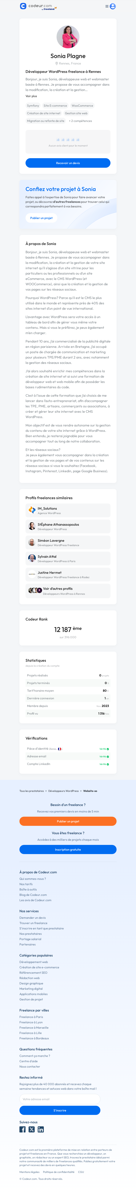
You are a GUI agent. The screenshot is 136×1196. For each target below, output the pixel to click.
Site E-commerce (55, 105)
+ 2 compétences (80, 121)
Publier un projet (41, 218)
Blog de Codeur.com (33, 895)
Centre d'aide (28, 1061)
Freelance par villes (34, 1010)
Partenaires (27, 944)
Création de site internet (43, 113)
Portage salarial (30, 939)
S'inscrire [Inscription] (60, 1110)
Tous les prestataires (31, 791)
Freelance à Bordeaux (34, 1038)
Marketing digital (31, 988)
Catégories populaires (36, 955)
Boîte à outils (28, 889)
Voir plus (31, 96)
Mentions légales (29, 1172)
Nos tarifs (26, 884)
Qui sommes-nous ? (32, 879)
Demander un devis (32, 918)
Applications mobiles (33, 994)
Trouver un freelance (33, 923)
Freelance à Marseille (34, 1027)
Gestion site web (76, 113)
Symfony (33, 105)
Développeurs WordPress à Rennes (64, 594)
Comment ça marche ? (34, 1056)
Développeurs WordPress (63, 791)
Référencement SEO (33, 972)
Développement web (33, 962)
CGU (81, 1172)
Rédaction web (29, 978)
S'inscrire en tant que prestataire (41, 928)
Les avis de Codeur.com (35, 900)
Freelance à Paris (31, 1017)
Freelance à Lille (30, 1033)
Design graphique (31, 983)
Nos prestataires (30, 934)
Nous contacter (29, 1066)
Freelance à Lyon (31, 1022)
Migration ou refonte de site (45, 121)
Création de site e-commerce (39, 967)
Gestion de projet (31, 999)
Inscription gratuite (68, 849)
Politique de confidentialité (58, 1172)
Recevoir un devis (68, 163)
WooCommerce (82, 105)
